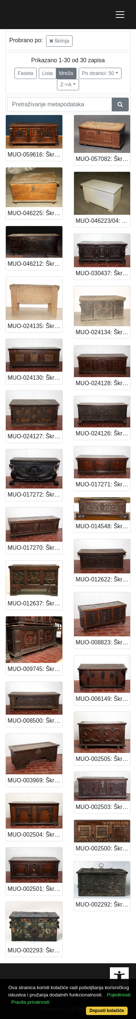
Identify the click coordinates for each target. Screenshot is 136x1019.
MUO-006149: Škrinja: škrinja (103, 699)
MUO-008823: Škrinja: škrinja (103, 642)
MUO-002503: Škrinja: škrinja (103, 807)
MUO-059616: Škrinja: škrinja (35, 154)
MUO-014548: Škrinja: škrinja (103, 526)
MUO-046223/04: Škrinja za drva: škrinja (103, 221)
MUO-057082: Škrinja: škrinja (103, 159)
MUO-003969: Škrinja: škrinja (35, 780)
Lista (47, 73)
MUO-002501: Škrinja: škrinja (35, 889)
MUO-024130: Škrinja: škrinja (35, 378)
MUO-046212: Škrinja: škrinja (35, 264)
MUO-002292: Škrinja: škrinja (103, 904)
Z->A (65, 84)
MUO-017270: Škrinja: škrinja (35, 548)
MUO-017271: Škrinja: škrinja (103, 484)
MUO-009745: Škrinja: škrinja (35, 669)
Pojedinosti (119, 995)
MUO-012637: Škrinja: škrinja (35, 603)
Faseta (25, 73)
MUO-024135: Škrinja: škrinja (35, 326)
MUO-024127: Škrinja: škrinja (35, 436)
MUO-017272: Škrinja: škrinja (35, 494)
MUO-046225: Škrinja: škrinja (35, 213)
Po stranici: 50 (98, 73)
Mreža (66, 73)
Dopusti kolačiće (107, 1010)
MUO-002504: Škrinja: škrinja (35, 835)
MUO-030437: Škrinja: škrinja (103, 273)
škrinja (59, 41)
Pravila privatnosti (30, 1002)
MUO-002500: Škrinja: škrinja (103, 848)
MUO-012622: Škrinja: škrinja (103, 579)
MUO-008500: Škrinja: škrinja (35, 721)
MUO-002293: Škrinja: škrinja (35, 950)
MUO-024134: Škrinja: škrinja (103, 332)
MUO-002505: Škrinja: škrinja (103, 759)
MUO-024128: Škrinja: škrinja (103, 383)
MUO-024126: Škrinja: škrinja (103, 433)
